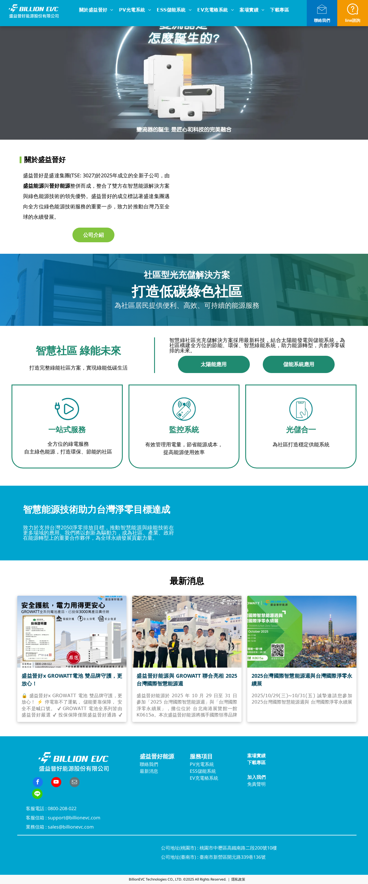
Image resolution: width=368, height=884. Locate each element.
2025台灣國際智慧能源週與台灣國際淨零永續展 (302, 679)
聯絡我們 (322, 20)
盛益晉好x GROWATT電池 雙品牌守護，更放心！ (72, 679)
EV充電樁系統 (204, 778)
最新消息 (149, 771)
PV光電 (197, 764)
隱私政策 (238, 879)
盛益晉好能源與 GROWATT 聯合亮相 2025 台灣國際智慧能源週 (187, 679)
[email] (75, 783)
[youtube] (56, 783)
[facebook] (38, 783)
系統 (209, 764)
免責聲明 (256, 784)
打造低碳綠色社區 (187, 291)
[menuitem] (96, 10)
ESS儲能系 (200, 771)
